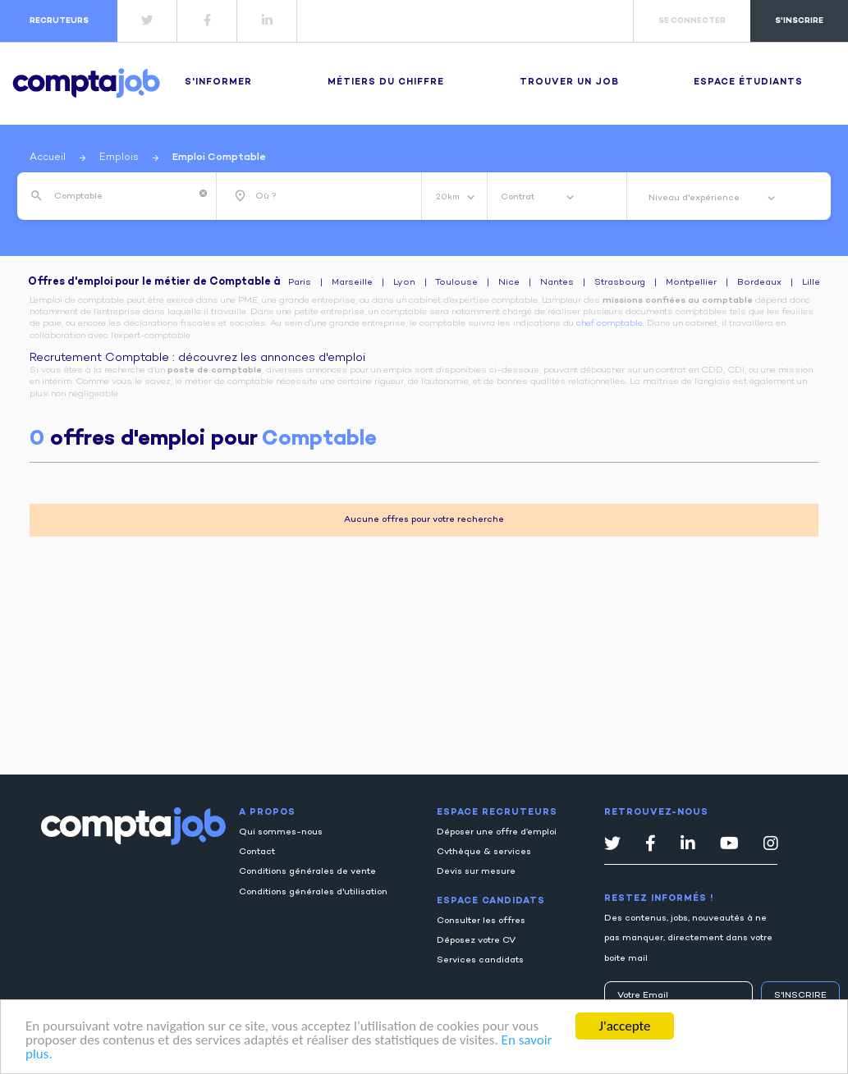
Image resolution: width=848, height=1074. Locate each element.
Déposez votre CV (476, 940)
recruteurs (59, 21)
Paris (299, 282)
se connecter (692, 21)
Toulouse (456, 282)
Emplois (119, 157)
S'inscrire (800, 995)
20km (449, 198)
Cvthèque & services (484, 852)
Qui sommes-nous (281, 832)
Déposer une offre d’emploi (497, 832)
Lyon (404, 282)
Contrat (519, 197)
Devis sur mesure (476, 871)
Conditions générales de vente (307, 871)
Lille (811, 282)
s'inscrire (799, 21)
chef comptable (609, 323)
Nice (509, 282)
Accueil (48, 157)
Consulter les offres (481, 921)
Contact (257, 852)
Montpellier (691, 282)
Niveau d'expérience (695, 198)
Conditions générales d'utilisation (313, 892)
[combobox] (123, 196)
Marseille (352, 282)
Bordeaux (759, 282)
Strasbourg (619, 282)
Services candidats (480, 960)
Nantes (557, 282)
